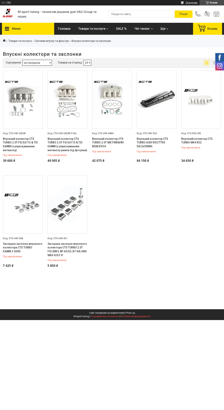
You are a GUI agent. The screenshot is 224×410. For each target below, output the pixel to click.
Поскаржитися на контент (105, 316)
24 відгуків (191, 2)
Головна (64, 28)
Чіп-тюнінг (142, 28)
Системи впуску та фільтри (52, 40)
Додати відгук (207, 14)
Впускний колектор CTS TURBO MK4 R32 (197, 140)
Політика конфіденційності (135, 316)
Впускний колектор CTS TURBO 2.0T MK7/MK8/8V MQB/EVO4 (108, 142)
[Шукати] (183, 14)
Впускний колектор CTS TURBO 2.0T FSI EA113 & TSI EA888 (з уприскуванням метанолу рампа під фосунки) (67, 144)
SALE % (121, 28)
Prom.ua (130, 313)
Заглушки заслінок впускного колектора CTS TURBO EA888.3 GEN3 (22, 247)
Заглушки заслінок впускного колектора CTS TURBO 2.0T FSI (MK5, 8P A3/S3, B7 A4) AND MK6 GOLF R (67, 249)
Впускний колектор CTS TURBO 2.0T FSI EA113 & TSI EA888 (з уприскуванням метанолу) (20, 144)
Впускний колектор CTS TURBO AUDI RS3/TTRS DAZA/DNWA (152, 142)
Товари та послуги (91, 28)
